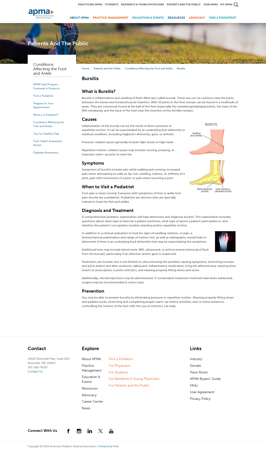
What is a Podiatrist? (45, 115)
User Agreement (202, 392)
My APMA (226, 4)
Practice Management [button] (110, 17)
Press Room (199, 372)
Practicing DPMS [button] (90, 4)
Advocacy (89, 395)
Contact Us (35, 371)
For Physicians (119, 366)
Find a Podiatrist (222, 17)
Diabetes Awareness (45, 152)
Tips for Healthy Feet (46, 133)
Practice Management (92, 368)
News (86, 408)
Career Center (92, 401)
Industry (196, 359)
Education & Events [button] (148, 17)
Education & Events (91, 379)
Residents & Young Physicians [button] (142, 4)
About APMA (91, 359)
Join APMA (210, 4)
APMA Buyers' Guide (205, 379)
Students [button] (111, 4)
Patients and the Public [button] (184, 4)
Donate (195, 366)
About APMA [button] (79, 17)
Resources (90, 388)
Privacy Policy (200, 399)
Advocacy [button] (197, 17)
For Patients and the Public (129, 385)
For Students (118, 372)
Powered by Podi (108, 446)
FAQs (194, 385)
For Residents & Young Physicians (134, 379)
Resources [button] (176, 17)
